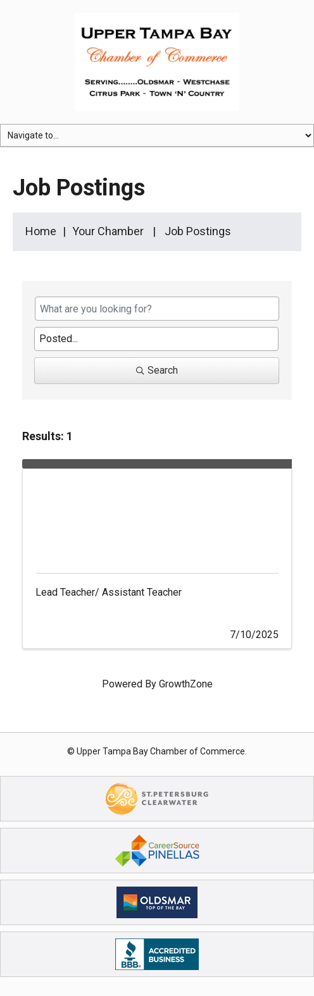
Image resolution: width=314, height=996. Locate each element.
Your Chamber (108, 231)
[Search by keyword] (157, 309)
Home (40, 231)
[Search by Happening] (156, 339)
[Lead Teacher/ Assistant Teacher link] (157, 514)
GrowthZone (186, 684)
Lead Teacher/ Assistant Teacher (108, 592)
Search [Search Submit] (157, 370)
